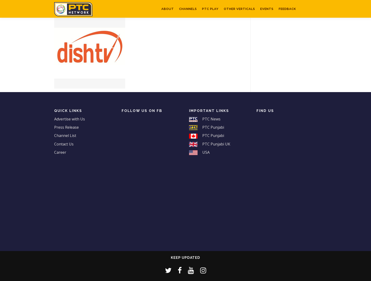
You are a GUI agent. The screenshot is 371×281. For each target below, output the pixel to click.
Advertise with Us (69, 119)
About (167, 9)
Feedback (287, 9)
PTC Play (210, 9)
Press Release (66, 127)
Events (267, 9)
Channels (188, 9)
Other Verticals (239, 9)
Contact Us (64, 144)
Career (60, 152)
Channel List (65, 135)
